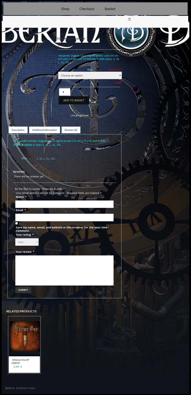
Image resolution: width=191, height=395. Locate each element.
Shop (65, 9)
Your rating (25, 234)
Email (21, 210)
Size (90, 69)
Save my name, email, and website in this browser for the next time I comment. (62, 229)
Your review (25, 252)
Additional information (44, 129)
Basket (110, 9)
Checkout (87, 9)
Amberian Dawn (25, 388)
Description (18, 129)
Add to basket (73, 100)
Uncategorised (79, 115)
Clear (118, 82)
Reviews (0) (71, 129)
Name (21, 197)
